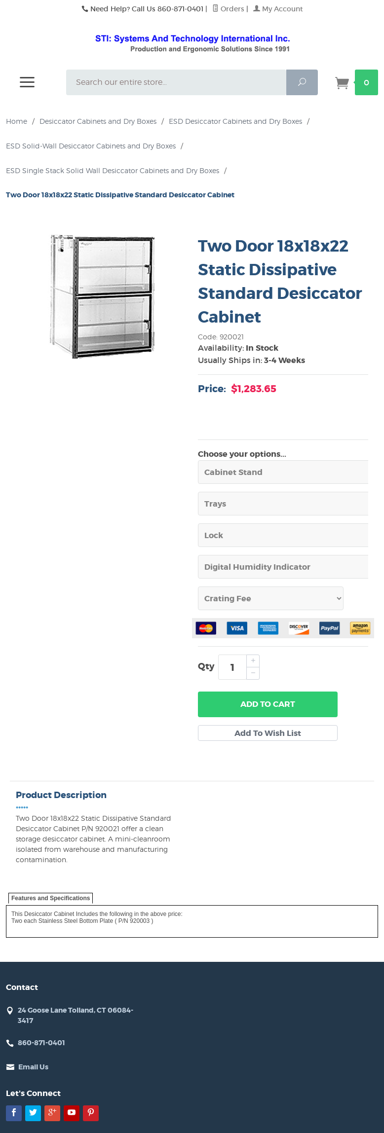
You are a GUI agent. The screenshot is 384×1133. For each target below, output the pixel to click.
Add (267, 704)
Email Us (33, 1066)
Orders (228, 8)
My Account (278, 8)
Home (16, 121)
